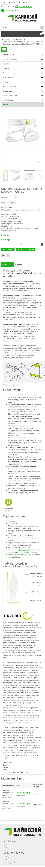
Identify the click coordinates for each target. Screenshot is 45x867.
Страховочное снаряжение (13, 73)
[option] (29, 176)
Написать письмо (25, 7)
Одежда (6, 68)
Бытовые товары (9, 86)
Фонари (6, 82)
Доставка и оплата (11, 848)
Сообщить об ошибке (12, 863)
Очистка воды (8, 55)
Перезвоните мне (11, 10)
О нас (7, 845)
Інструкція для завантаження (19, 554)
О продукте (7, 264)
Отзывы (18, 264)
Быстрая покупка (26, 249)
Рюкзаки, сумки (9, 100)
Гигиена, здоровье (10, 95)
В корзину (9, 249)
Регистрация (9, 860)
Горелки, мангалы (10, 59)
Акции (5, 105)
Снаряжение (7, 91)
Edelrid (9, 207)
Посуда (6, 64)
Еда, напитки (8, 77)
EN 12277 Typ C (23, 550)
